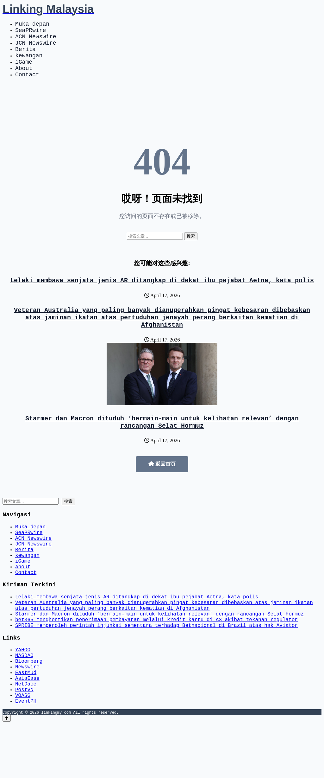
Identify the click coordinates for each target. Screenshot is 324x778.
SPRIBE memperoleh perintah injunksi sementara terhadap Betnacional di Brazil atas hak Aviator (156, 665)
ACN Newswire (35, 40)
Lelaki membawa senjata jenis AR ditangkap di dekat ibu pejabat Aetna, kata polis (162, 292)
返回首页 (162, 483)
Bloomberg (28, 705)
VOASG (22, 747)
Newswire (27, 712)
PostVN (24, 740)
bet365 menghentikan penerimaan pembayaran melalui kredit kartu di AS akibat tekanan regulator (156, 658)
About (23, 78)
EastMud (25, 719)
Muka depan (32, 25)
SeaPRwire (30, 32)
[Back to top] (7, 772)
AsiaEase (27, 726)
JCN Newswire (35, 47)
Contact (27, 85)
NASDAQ (24, 698)
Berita (25, 55)
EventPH (25, 754)
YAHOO (22, 691)
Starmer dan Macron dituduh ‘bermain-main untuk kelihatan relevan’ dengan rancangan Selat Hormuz (162, 440)
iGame (23, 70)
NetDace (25, 733)
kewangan (28, 63)
